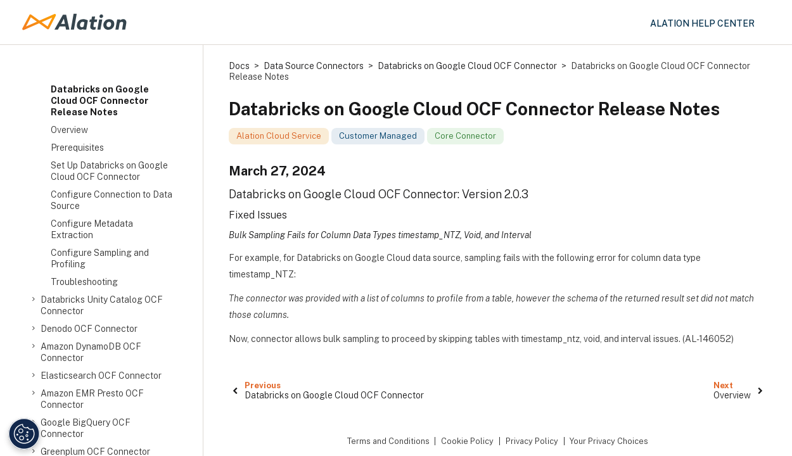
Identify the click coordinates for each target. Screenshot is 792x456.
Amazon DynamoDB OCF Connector (91, 352)
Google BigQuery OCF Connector (86, 428)
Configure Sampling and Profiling (100, 258)
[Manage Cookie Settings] (24, 434)
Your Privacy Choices (609, 441)
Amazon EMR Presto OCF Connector (92, 399)
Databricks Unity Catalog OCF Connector (102, 305)
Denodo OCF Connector (89, 328)
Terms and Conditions (388, 441)
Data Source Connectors (314, 66)
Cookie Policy (467, 441)
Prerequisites (77, 147)
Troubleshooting (84, 282)
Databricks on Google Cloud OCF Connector (467, 66)
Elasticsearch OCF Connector (101, 375)
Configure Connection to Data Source (111, 200)
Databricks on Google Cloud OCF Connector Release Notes (100, 100)
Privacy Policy (532, 441)
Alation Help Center (702, 23)
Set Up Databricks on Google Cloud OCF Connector (109, 171)
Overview (69, 130)
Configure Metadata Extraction (92, 229)
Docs (239, 66)
